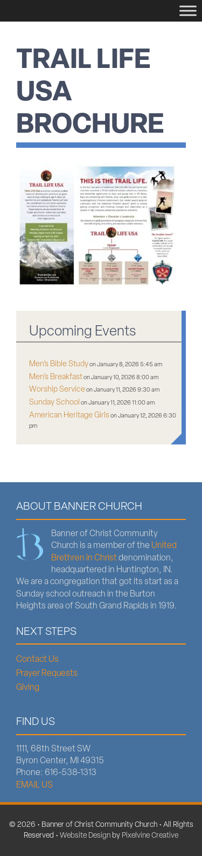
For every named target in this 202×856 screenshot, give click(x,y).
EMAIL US (34, 785)
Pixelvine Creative (150, 836)
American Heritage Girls (69, 416)
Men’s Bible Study (58, 364)
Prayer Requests (47, 673)
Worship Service (57, 390)
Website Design (85, 836)
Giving (27, 687)
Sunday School (54, 403)
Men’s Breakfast (55, 377)
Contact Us (37, 659)
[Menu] (188, 10)
